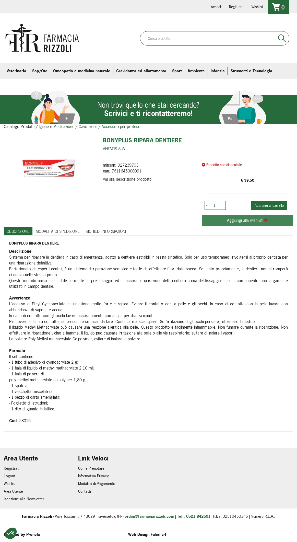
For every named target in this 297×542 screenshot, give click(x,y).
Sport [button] (177, 71)
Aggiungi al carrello (269, 205)
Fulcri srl (158, 534)
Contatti (84, 491)
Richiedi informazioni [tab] (106, 231)
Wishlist (257, 6)
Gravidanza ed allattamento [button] (141, 71)
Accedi (216, 6)
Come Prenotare (91, 468)
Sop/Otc (39, 71)
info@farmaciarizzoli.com (26, 6)
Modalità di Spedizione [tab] (58, 231)
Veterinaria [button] (16, 71)
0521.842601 (12, 6)
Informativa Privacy (93, 476)
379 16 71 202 (69, 6)
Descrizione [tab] (18, 231)
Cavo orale (88, 126)
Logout (9, 476)
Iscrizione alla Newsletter (24, 499)
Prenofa (33, 534)
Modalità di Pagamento (96, 483)
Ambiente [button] (196, 71)
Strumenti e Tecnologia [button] (251, 71)
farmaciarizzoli (40, 6)
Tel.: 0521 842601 (193, 516)
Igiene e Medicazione (56, 126)
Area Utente (13, 491)
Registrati (236, 6)
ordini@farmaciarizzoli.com (149, 516)
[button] (11, 533)
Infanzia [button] (218, 71)
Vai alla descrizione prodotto (127, 179)
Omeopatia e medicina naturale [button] (81, 71)
